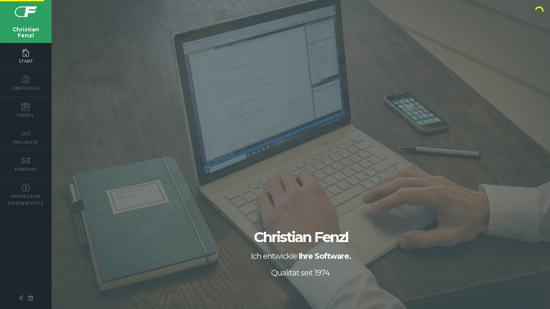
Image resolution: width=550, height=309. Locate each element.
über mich (25, 83)
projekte (25, 137)
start (25, 56)
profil (25, 110)
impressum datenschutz (25, 194)
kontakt (25, 164)
